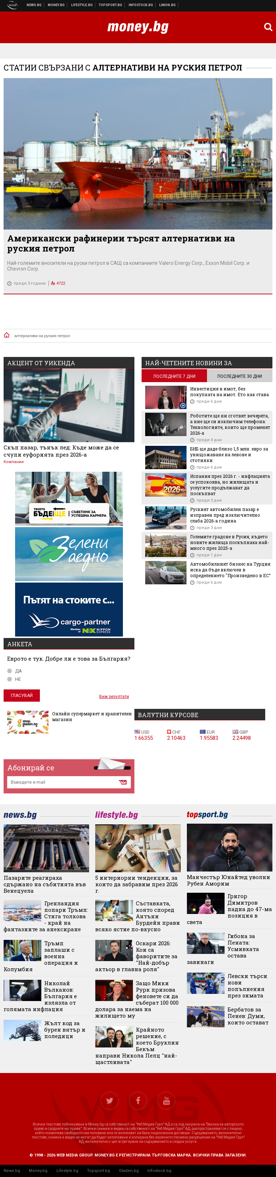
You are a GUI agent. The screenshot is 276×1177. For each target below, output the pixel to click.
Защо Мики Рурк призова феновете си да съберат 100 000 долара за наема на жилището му (137, 999)
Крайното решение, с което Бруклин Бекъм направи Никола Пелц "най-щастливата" (137, 1045)
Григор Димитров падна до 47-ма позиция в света (229, 909)
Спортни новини (111, 5)
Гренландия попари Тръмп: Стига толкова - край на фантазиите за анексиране (46, 916)
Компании (14, 462)
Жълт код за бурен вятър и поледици (65, 1029)
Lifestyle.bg (67, 1170)
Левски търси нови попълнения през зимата (247, 986)
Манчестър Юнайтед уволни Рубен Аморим (228, 880)
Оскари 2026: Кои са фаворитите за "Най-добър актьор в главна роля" (136, 956)
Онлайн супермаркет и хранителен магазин (92, 716)
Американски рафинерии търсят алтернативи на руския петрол (121, 243)
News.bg (12, 1170)
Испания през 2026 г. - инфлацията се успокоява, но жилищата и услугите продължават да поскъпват (230, 484)
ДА (14, 671)
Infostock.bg (159, 1170)
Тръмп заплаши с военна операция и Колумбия (41, 956)
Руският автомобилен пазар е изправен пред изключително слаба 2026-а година (225, 515)
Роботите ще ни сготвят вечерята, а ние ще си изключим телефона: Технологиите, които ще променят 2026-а (230, 424)
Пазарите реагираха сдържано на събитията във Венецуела (45, 884)
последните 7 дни (174, 376)
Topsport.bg (98, 1170)
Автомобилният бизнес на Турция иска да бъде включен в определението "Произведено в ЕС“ (230, 569)
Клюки (82, 5)
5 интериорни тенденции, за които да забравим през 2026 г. (136, 884)
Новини (34, 5)
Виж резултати (114, 696)
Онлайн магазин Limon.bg (167, 5)
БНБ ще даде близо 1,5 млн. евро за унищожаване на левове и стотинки (229, 454)
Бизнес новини (56, 5)
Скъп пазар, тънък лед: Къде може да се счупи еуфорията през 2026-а (61, 451)
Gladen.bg (129, 1170)
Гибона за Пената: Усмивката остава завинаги (223, 949)
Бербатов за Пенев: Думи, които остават (247, 1016)
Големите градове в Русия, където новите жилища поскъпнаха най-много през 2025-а (229, 542)
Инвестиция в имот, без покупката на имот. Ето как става (229, 391)
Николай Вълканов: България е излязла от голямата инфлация (40, 996)
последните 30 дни (239, 376)
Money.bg (38, 1170)
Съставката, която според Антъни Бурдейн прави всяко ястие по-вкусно (137, 916)
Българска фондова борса (141, 5)
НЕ (14, 679)
